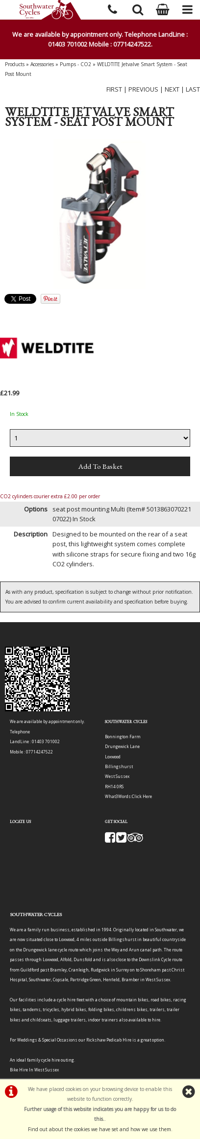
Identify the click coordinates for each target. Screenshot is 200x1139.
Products (15, 64)
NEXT (172, 89)
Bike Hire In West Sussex (34, 1069)
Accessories (42, 64)
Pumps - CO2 (75, 64)
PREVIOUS (143, 89)
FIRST (114, 89)
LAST (193, 89)
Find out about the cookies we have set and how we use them (99, 1129)
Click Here (142, 796)
